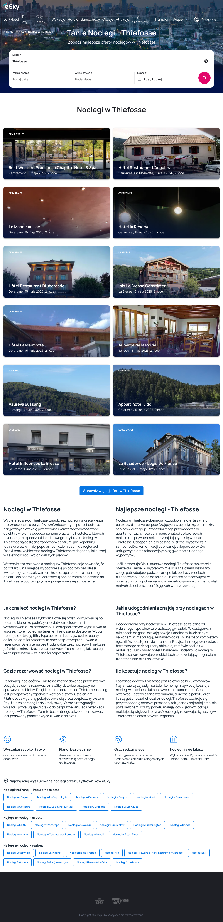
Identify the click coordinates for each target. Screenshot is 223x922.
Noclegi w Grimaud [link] (94, 806)
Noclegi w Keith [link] (16, 825)
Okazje (107, 19)
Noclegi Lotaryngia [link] (18, 853)
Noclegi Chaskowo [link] (127, 862)
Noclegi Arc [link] (112, 853)
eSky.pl (7, 32)
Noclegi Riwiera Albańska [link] (92, 862)
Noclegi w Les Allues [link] (126, 806)
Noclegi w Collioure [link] (18, 806)
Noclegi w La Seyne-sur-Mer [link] (56, 806)
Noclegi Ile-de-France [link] (83, 853)
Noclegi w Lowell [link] (94, 834)
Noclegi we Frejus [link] (17, 797)
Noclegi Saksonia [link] (17, 862)
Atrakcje (122, 19)
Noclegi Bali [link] (199, 853)
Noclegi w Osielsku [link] (79, 825)
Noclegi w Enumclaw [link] (112, 825)
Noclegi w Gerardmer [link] (176, 797)
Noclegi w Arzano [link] (17, 834)
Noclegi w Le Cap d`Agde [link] (52, 797)
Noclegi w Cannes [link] (87, 797)
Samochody (90, 19)
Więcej (178, 19)
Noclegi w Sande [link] (180, 825)
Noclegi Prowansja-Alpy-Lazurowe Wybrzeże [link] (155, 853)
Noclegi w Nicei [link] (146, 797)
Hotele (73, 19)
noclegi (19, 32)
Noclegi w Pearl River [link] (125, 834)
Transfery (162, 19)
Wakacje (58, 19)
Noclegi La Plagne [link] (50, 853)
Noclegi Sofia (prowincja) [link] (52, 862)
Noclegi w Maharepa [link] (47, 825)
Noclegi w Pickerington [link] (147, 825)
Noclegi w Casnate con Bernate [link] (56, 834)
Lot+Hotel (11, 19)
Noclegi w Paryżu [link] (117, 797)
